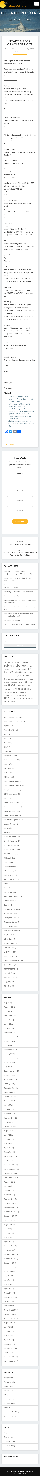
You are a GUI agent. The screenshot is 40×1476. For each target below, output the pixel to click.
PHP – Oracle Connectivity (18, 396)
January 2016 (9, 1054)
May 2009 (7, 1237)
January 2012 (9, 1122)
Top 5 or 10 (8, 935)
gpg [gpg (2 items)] (13, 669)
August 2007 (8, 1323)
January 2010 (9, 1203)
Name (20, 491)
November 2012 (10, 1092)
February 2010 (9, 1199)
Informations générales (13, 815)
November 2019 (10, 1015)
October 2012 (9, 1096)
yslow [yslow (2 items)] (13, 701)
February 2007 (9, 1348)
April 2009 (7, 1241)
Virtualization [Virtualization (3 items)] (21, 699)
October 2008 (9, 1263)
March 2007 (8, 1344)
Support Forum (9, 1403)
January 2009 (9, 1250)
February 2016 (9, 1049)
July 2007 (7, 1327)
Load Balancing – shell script (18, 409)
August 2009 (8, 1224)
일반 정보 (7, 986)
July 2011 (7, 1135)
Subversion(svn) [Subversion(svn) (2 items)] (17, 695)
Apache (6, 726)
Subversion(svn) (10, 926)
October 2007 (9, 1314)
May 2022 (7, 1003)
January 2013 (9, 1084)
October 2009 (9, 1216)
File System (8, 773)
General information (11, 781)
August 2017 (8, 1041)
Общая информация (11, 960)
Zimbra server (9, 956)
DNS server (8, 768)
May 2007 (7, 1335)
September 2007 (10, 1318)
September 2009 (10, 1220)
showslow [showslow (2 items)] (30, 692)
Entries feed (8, 1437)
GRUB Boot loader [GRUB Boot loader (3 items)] (20, 669)
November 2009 (10, 1212)
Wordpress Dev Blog (11, 1412)
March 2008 (8, 1293)
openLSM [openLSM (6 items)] (12, 684)
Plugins (7, 1395)
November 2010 (10, 1169)
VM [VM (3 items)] (26, 699)
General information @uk (13, 785)
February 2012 (9, 1118)
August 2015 (8, 1062)
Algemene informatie (12, 717)
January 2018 (9, 1028)
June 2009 (7, 1233)
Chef (6, 747)
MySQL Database (10, 845)
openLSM (7, 862)
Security (7, 905)
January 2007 (9, 1352)
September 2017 (10, 1037)
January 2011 (9, 1160)
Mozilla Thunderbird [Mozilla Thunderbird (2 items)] (28, 679)
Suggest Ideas (9, 1399)
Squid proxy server (10, 918)
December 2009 (9, 1207)
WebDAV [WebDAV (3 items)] (6, 701)
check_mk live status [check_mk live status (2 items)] (18, 662)
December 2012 (9, 1088)
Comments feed (10, 1441)
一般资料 (7, 982)
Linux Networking (10, 841)
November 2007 (10, 1310)
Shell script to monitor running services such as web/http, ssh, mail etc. (21, 423)
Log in (6, 1433)
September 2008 (10, 1267)
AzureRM (7, 743)
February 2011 (9, 1156)
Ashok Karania (9, 1382)
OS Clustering (9, 871)
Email (20, 501)
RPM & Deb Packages (11, 896)
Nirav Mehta (8, 1390)
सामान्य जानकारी (9, 969)
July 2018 (7, 1024)
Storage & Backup (10, 922)
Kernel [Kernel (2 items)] (29, 672)
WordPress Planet (10, 1416)
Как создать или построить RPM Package (19, 592)
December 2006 (9, 1357)
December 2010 (9, 1165)
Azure (6, 738)
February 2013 (9, 1079)
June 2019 (7, 1020)
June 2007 (7, 1331)
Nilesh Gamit (9, 1386)
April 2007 (7, 1340)
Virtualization (9, 943)
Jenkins (7, 828)
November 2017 (10, 1032)
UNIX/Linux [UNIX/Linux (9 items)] (10, 698)
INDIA (6, 798)
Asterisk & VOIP (9, 730)
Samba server (9, 901)
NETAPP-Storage (10, 854)
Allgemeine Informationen (14, 721)
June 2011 (7, 1139)
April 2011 (7, 1148)
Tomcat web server (11, 930)
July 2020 (7, 1011)
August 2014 (8, 1075)
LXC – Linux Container (12, 620)
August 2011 (8, 1131)
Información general (11, 802)
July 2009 (7, 1229)
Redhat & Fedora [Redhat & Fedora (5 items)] (20, 692)
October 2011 (9, 1126)
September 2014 (10, 1071)
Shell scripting (9, 444)
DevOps (7, 764)
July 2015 (7, 1067)
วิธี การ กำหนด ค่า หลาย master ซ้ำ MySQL (20, 624)
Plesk (6, 883)
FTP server (8, 777)
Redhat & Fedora (10, 892)
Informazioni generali (12, 820)
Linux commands (10, 837)
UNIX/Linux (8, 939)
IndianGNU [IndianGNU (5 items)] (9, 672)
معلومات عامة (12, 965)
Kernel (6, 832)
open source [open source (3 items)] (21, 685)
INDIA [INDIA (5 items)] (28, 669)
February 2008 (9, 1297)
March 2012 (8, 1114)
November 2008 (10, 1259)
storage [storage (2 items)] (11, 695)
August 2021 (8, 1007)
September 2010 (10, 1178)
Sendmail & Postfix (11, 909)
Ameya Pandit (9, 1378)
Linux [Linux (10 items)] (21, 675)
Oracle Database (10, 866)
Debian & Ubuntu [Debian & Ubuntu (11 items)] (14, 665)
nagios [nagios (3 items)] (20, 682)
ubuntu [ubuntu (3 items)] (23, 695)
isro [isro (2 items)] (26, 672)
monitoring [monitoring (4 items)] (19, 679)
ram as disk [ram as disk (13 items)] (22, 689)
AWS (5, 734)
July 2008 (7, 1276)
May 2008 (7, 1284)
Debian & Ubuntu (10, 760)
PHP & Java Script (10, 879)
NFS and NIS (8, 858)
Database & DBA (10, 755)
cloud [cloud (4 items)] (25, 662)
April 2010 (7, 1190)
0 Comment (20, 52)
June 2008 (7, 1280)
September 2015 (10, 1058)
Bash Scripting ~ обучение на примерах (18, 596)
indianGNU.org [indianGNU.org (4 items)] (19, 672)
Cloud (6, 751)
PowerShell (8, 888)
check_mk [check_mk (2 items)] (10, 662)
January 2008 (9, 1301)
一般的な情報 (9, 977)
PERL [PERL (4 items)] (13, 689)
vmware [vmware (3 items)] (30, 699)
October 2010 (9, 1173)
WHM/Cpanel (9, 952)
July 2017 (7, 1045)
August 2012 (8, 1101)
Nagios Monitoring (11, 849)
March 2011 (8, 1152)
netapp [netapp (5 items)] (25, 681)
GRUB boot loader (10, 794)
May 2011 (7, 1143)
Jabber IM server (10, 824)
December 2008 (9, 1254)
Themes (7, 1407)
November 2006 (10, 1361)
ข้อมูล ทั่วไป (8, 973)
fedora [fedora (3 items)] (27, 666)
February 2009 (9, 1246)
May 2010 (7, 1186)
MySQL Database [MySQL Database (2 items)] (13, 682)
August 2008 (8, 1271)
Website (20, 510)
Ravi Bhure (12, 49)
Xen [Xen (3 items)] (11, 701)
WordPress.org (9, 1446)
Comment (20, 473)
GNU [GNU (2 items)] (11, 669)
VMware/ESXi (9, 948)
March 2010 (8, 1195)
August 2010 (8, 1182)
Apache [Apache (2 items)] (6, 662)
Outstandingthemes (20, 1473)
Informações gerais (11, 807)
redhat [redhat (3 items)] (10, 693)
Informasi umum (10, 811)
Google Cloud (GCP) (11, 790)
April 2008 (7, 1289)
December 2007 (9, 1306)
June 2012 (7, 1109)
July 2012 (7, 1105)
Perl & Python (9, 875)
